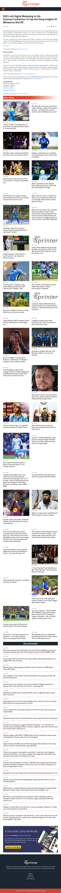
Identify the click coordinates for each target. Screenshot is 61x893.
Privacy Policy (30, 877)
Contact (30, 873)
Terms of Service (30, 879)
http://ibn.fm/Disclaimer (36, 78)
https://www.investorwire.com (28, 74)
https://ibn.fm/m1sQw (22, 49)
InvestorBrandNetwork (22, 94)
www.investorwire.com (9, 89)
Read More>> (6, 46)
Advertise (30, 875)
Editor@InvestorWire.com (9, 90)
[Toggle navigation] (3, 9)
